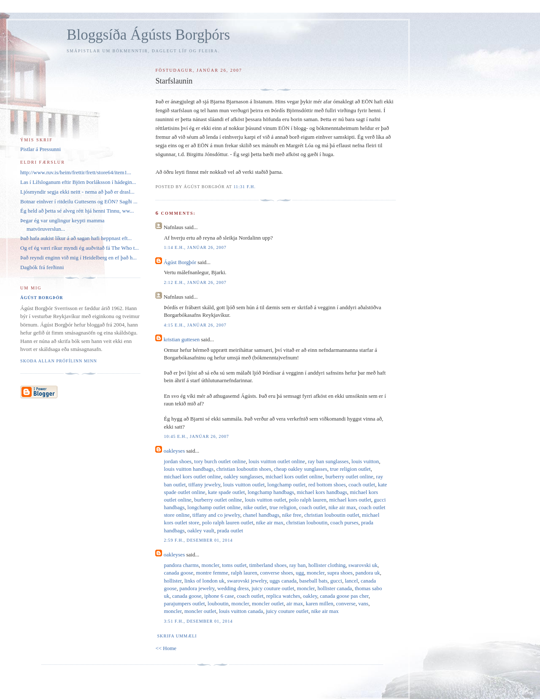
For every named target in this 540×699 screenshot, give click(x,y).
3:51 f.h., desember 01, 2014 (198, 621)
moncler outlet (268, 603)
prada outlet (230, 530)
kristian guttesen (182, 339)
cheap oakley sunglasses (300, 469)
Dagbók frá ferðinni (42, 267)
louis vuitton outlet (244, 484)
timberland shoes (267, 565)
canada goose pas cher (344, 596)
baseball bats (313, 581)
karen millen (319, 603)
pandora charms (181, 565)
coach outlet (361, 484)
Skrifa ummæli (177, 636)
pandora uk (367, 572)
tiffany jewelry (205, 484)
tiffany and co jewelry (216, 515)
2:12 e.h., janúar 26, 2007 (195, 282)
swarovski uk (363, 565)
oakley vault (200, 530)
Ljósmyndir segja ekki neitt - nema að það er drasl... (77, 192)
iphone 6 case (219, 596)
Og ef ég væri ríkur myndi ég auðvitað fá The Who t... (79, 248)
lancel (351, 581)
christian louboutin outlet (331, 515)
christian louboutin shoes (243, 469)
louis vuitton (365, 461)
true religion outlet (350, 469)
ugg (300, 572)
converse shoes (276, 572)
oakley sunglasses (243, 476)
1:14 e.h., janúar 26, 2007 (195, 247)
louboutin (218, 603)
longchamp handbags (271, 492)
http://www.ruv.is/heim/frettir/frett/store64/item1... (75, 172)
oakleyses (174, 451)
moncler (210, 565)
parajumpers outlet (184, 603)
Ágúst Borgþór (180, 262)
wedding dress (233, 588)
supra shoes (340, 572)
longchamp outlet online (213, 507)
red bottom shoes (327, 484)
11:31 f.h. (244, 186)
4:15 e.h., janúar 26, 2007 (195, 325)
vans (363, 603)
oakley (310, 596)
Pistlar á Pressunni (40, 149)
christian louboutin (306, 522)
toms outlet (234, 565)
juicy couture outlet (272, 588)
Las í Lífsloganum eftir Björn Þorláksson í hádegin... (78, 182)
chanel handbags (261, 515)
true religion (283, 507)
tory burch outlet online (220, 461)
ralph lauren (244, 572)
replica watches (283, 596)
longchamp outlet (286, 484)
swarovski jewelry (247, 581)
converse (346, 603)
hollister (172, 581)
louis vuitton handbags (188, 469)
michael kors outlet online (192, 476)
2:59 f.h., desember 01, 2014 (198, 540)
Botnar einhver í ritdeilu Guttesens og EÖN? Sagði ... (79, 201)
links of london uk (204, 581)
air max (294, 603)
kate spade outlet (226, 492)
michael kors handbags (322, 492)
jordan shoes (177, 461)
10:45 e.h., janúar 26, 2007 (196, 436)
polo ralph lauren (308, 500)
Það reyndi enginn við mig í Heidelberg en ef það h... (78, 257)
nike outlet (255, 507)
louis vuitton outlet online (276, 461)
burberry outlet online (349, 476)
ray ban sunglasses (328, 461)
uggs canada (283, 581)
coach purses (344, 522)
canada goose (178, 572)
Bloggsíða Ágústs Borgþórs (148, 35)
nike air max (342, 507)
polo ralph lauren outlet (228, 522)
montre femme (212, 572)
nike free (292, 515)
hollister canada (334, 588)
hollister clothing (327, 565)
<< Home (165, 648)
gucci (336, 581)
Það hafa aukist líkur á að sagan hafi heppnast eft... (76, 238)
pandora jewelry (196, 588)
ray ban (297, 565)
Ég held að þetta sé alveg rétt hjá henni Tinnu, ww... (77, 211)
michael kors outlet (350, 500)
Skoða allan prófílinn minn (58, 361)
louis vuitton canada (241, 611)
